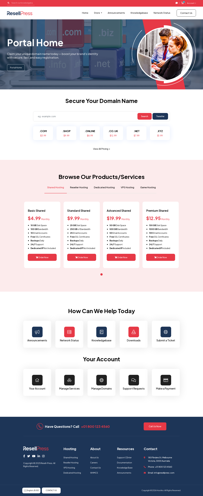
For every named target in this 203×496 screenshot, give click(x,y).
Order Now (42, 257)
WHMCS (94, 472)
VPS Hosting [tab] (127, 187)
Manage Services (69, 382)
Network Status (162, 12)
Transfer (160, 116)
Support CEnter (124, 457)
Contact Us (186, 12)
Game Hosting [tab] (148, 187)
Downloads (133, 334)
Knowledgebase (139, 12)
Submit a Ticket (165, 334)
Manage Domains (101, 382)
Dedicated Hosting (72, 472)
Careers (94, 462)
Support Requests (133, 382)
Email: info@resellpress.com (161, 472)
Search (144, 116)
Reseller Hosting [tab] (79, 187)
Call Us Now (155, 426)
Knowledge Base (125, 467)
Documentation (124, 462)
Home (85, 12)
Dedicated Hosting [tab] (104, 187)
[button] (101, 274)
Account (191, 3)
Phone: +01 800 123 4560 (160, 466)
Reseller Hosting (70, 462)
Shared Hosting (70, 457)
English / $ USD (31, 490)
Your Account (37, 382)
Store (97, 12)
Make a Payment (165, 382)
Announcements (116, 12)
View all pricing (101, 148)
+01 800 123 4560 (95, 426)
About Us (94, 457)
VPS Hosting (69, 467)
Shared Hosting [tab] (55, 187)
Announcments (124, 472)
